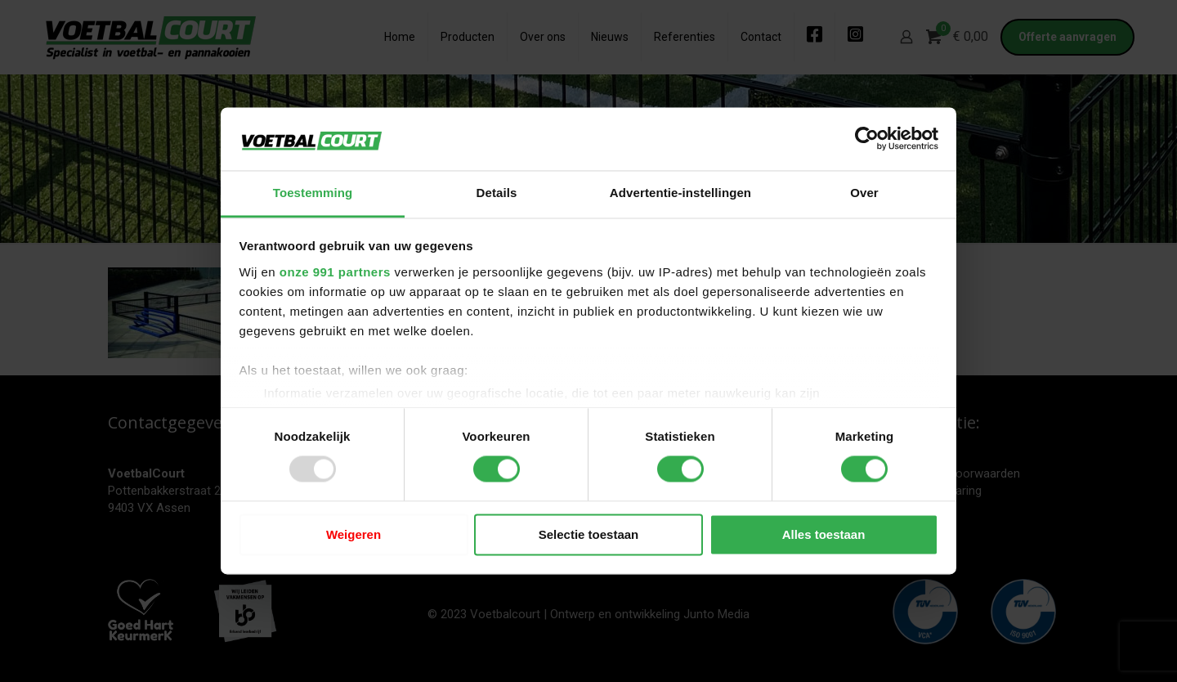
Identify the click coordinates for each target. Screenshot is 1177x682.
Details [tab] (497, 193)
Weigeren (353, 534)
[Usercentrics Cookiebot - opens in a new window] (866, 139)
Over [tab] (864, 193)
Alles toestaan (824, 534)
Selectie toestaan (589, 534)
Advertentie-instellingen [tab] (680, 193)
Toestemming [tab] (313, 193)
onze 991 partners (335, 272)
